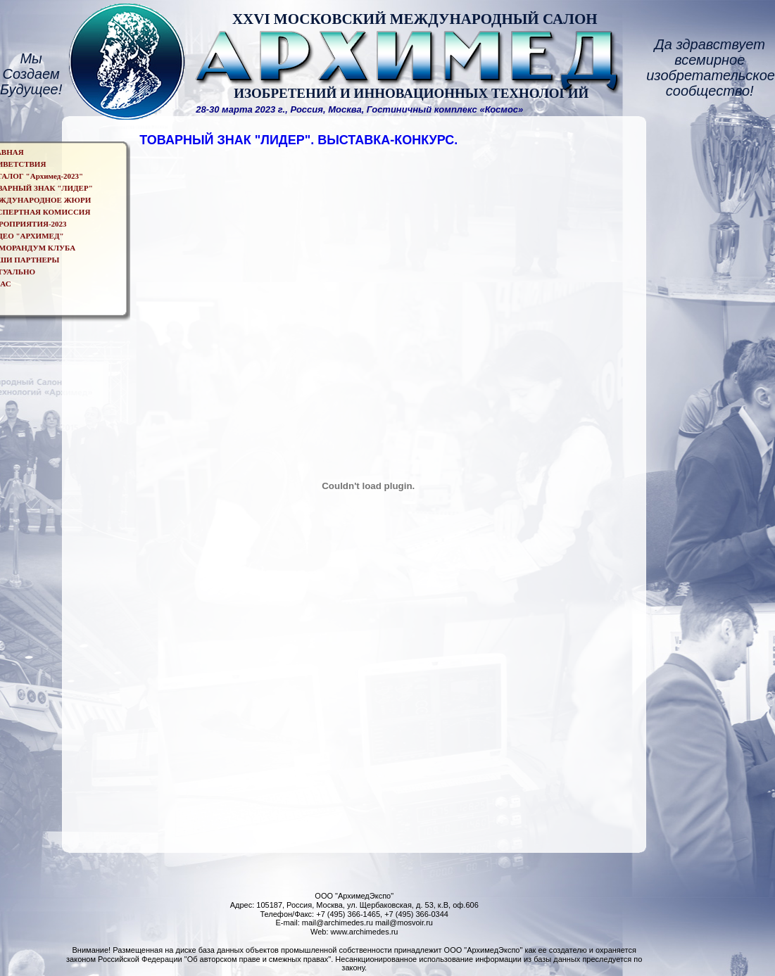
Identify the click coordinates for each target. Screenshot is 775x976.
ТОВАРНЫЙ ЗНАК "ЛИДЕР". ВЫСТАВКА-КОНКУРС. (298, 140)
